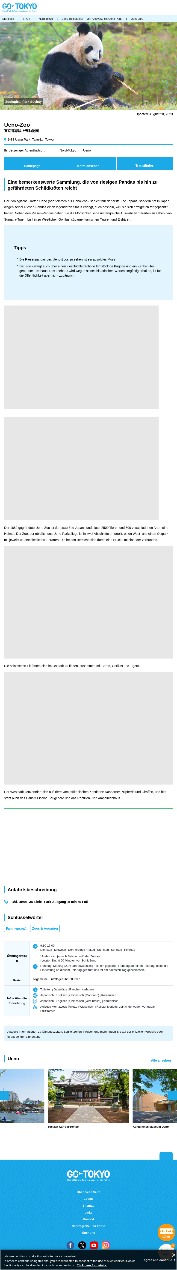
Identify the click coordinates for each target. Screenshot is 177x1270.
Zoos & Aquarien (45, 928)
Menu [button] (172, 8)
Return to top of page (166, 1156)
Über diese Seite (88, 1192)
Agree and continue (158, 1260)
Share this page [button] (151, 7)
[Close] (174, 1255)
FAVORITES (158, 7)
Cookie (88, 1198)
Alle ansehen (161, 1060)
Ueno (87, 150)
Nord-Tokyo (68, 150)
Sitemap (88, 1205)
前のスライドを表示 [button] (4, 1095)
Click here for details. (92, 1265)
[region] (88, 1260)
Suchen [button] (165, 7)
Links (88, 1212)
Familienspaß (16, 928)
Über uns (88, 1232)
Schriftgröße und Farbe (88, 1226)
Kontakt (88, 1219)
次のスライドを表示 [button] (172, 1095)
